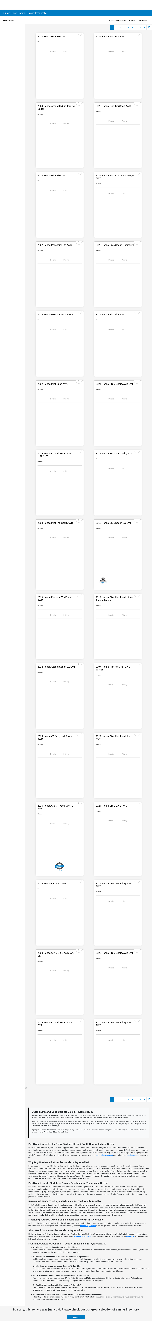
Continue (76, 1317)
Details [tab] (53, 51)
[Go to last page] (149, 27)
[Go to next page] (144, 27)
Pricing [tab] (66, 51)
